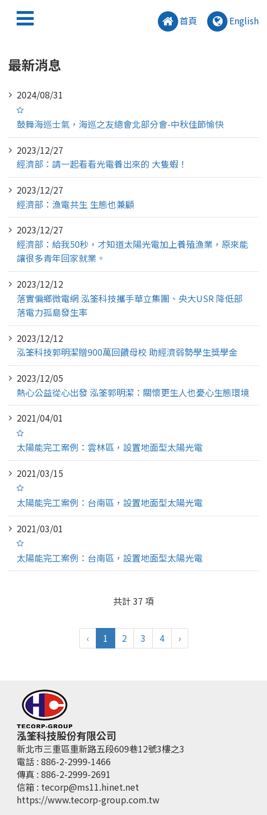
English (232, 22)
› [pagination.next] (179, 638)
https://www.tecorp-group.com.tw (88, 799)
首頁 (177, 22)
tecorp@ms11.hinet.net (90, 786)
